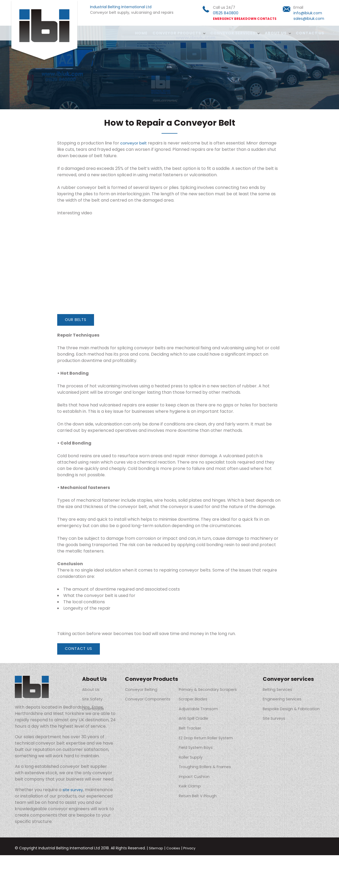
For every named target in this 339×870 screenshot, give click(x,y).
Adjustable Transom (203, 708)
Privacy (192, 863)
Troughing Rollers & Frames (211, 759)
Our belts (78, 320)
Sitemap (156, 863)
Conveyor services (232, 33)
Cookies (175, 863)
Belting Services (279, 691)
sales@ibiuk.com (308, 18)
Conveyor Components (149, 700)
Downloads (93, 708)
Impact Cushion (198, 767)
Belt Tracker (195, 725)
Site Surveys (275, 721)
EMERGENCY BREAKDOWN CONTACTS (244, 19)
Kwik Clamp (194, 776)
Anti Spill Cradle (198, 717)
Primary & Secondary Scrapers (214, 691)
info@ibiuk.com (307, 13)
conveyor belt (135, 143)
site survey (74, 804)
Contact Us (310, 33)
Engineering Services (284, 700)
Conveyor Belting (143, 691)
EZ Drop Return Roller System (213, 734)
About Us (275, 33)
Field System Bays (201, 742)
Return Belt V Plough (203, 784)
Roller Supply (195, 750)
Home (139, 33)
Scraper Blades (198, 700)
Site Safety (93, 700)
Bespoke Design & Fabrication (281, 710)
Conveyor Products (175, 33)
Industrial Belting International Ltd (44, 31)
